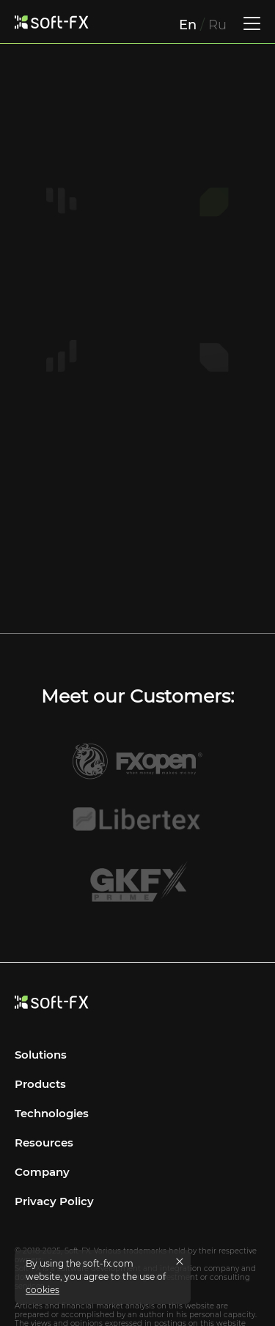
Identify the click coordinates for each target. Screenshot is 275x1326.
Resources (44, 1121)
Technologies (52, 1092)
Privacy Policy (54, 1180)
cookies (42, 1289)
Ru (217, 25)
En (188, 25)
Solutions (41, 1033)
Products (40, 1063)
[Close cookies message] (179, 1261)
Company (42, 1151)
